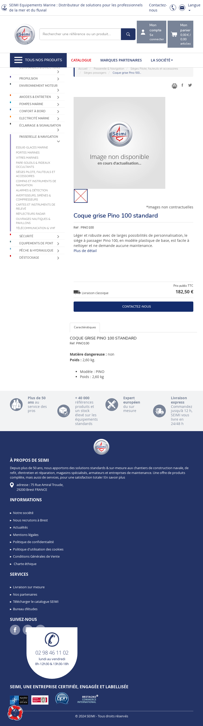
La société (162, 60)
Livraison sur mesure (29, 587)
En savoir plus (114, 477)
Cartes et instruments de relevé (35, 206)
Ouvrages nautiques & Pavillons (33, 221)
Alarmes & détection (32, 190)
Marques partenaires (121, 60)
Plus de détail (85, 250)
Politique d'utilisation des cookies (38, 549)
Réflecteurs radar (30, 214)
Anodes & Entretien (35, 97)
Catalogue (81, 60)
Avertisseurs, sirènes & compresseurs (33, 197)
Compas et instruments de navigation (36, 183)
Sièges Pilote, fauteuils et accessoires (35, 174)
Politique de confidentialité (33, 542)
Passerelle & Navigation (38, 137)
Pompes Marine (31, 104)
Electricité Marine (34, 118)
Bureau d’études (25, 609)
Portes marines (28, 152)
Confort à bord (32, 111)
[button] (15, 712)
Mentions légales (25, 534)
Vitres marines (27, 157)
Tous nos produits (38, 60)
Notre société (23, 512)
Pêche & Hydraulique (36, 251)
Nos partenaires (25, 594)
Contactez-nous (136, 306)
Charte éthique (24, 563)
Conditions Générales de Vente (36, 556)
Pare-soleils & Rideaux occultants (33, 165)
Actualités (20, 527)
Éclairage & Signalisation (40, 126)
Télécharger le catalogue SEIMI (36, 601)
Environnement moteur (38, 86)
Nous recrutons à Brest (30, 520)
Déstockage (29, 258)
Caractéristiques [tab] (85, 327)
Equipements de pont (36, 243)
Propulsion (28, 79)
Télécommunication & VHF (36, 228)
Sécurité (26, 236)
